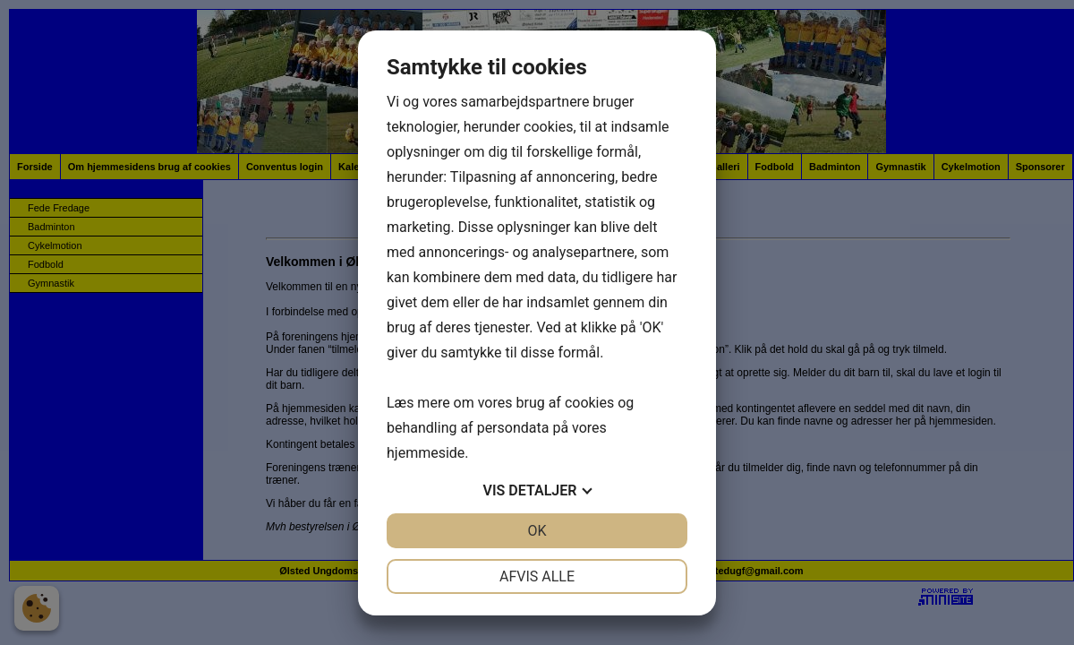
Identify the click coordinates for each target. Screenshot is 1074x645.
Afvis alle (537, 576)
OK (536, 530)
